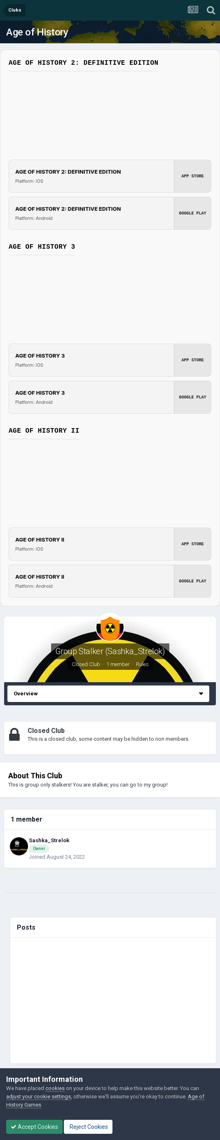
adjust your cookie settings (38, 1096)
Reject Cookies (88, 1127)
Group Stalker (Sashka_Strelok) (110, 651)
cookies (55, 1088)
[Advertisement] (113, 1000)
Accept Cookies (34, 1127)
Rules (142, 664)
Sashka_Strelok (49, 840)
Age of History (37, 32)
